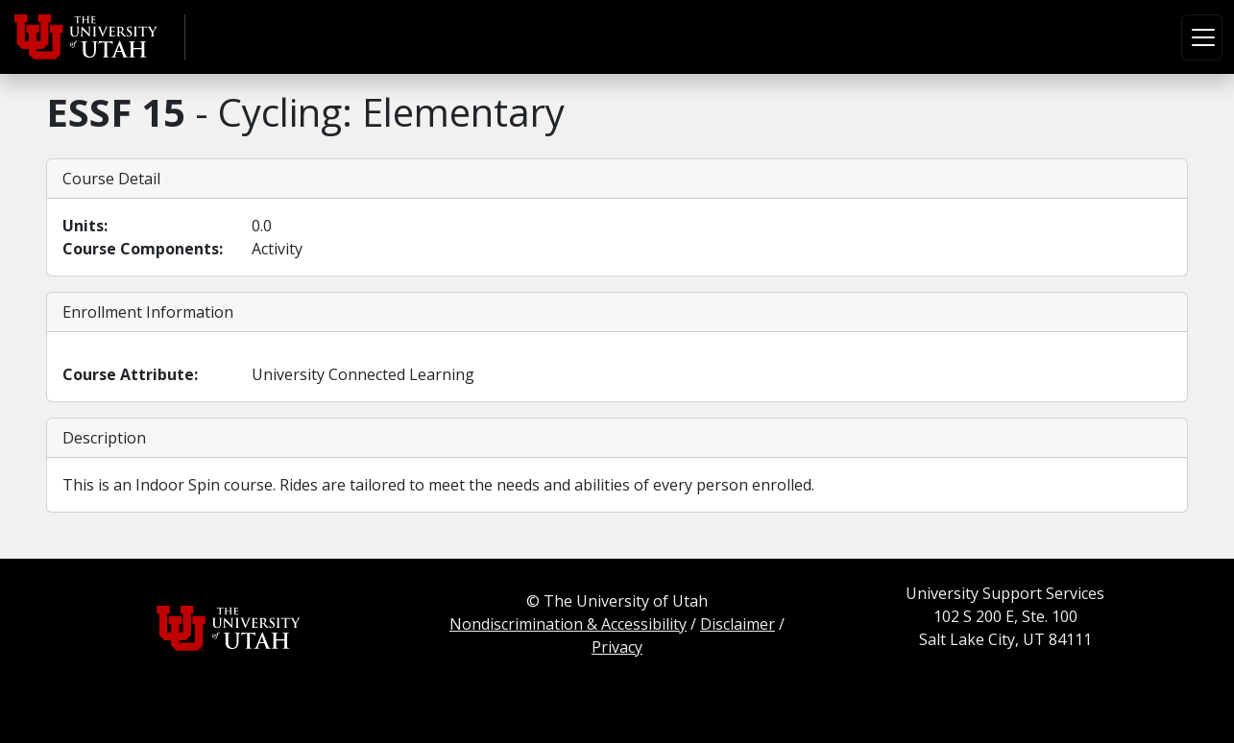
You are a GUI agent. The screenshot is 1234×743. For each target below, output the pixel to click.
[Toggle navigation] (1201, 37)
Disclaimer (737, 624)
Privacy (617, 647)
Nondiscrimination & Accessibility (568, 624)
